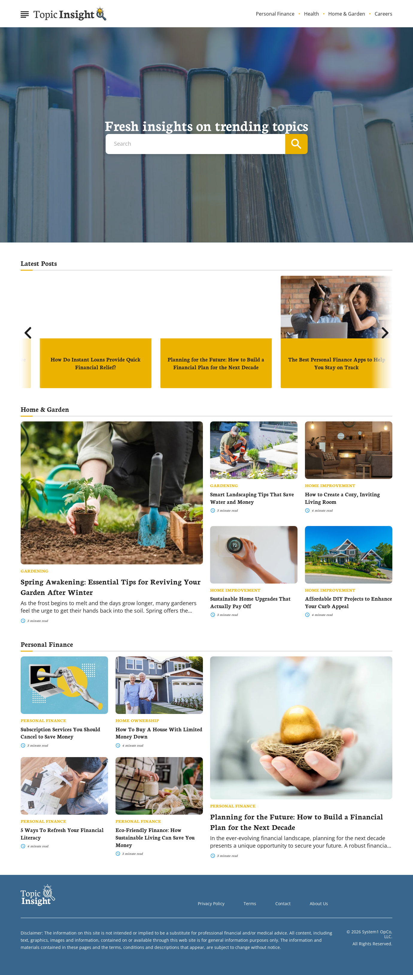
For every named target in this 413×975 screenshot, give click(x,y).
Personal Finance (275, 14)
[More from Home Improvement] (348, 485)
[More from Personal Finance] (301, 805)
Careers (383, 14)
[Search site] (296, 144)
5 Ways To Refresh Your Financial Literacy (62, 833)
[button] (28, 332)
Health (311, 14)
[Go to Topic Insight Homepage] (70, 14)
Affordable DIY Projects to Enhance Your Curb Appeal (348, 602)
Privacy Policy (211, 903)
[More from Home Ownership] (159, 720)
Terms (250, 903)
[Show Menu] (25, 13)
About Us (319, 903)
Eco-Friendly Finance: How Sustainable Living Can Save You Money (155, 837)
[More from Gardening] (112, 570)
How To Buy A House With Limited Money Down (159, 732)
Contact (283, 903)
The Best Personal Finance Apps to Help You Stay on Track (336, 363)
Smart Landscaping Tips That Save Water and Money (252, 497)
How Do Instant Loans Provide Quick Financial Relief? (96, 363)
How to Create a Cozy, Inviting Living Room (342, 497)
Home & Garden (346, 14)
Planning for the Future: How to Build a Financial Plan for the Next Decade (216, 363)
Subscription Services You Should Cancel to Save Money (60, 732)
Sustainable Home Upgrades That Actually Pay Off (250, 602)
